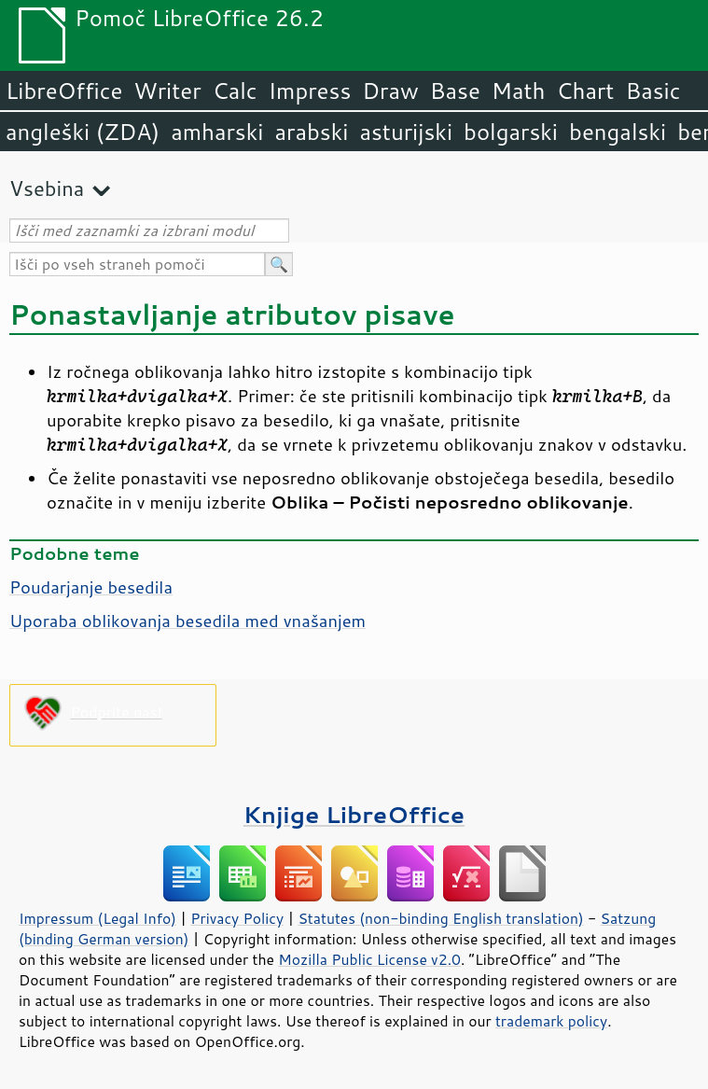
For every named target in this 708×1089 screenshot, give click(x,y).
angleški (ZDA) (83, 131)
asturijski (405, 131)
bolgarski (511, 131)
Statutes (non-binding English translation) (440, 918)
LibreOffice (64, 90)
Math (519, 90)
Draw (390, 90)
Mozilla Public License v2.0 (369, 959)
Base (455, 90)
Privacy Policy (237, 918)
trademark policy (551, 1021)
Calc (235, 90)
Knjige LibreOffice (354, 814)
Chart (585, 90)
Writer (167, 90)
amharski (217, 131)
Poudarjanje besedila (91, 587)
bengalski (617, 131)
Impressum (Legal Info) (97, 918)
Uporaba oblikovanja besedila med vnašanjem (187, 620)
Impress (310, 90)
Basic (652, 90)
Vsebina (46, 188)
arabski (311, 131)
